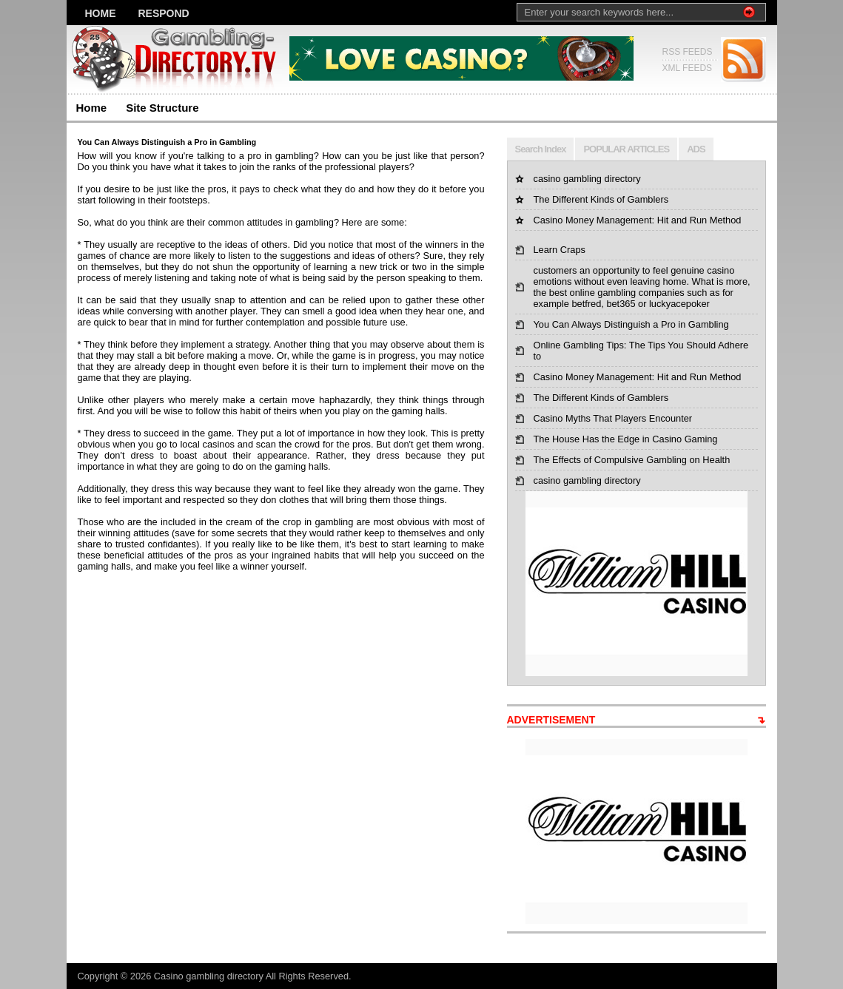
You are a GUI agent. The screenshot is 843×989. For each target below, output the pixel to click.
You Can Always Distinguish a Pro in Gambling (631, 324)
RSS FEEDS (687, 52)
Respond (163, 13)
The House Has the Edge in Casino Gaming (626, 439)
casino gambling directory (587, 178)
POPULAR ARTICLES (626, 149)
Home (100, 13)
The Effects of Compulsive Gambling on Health (632, 459)
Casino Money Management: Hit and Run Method (638, 220)
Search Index (540, 149)
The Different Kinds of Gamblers (601, 199)
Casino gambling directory (210, 976)
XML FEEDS (687, 68)
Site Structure (162, 107)
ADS (696, 149)
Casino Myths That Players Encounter (613, 418)
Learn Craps (559, 249)
